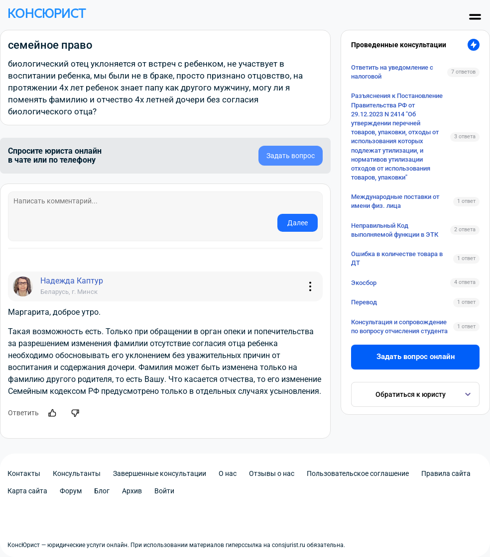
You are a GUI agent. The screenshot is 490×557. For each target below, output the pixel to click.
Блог (102, 491)
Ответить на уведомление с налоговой (392, 72)
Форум (71, 491)
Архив (132, 491)
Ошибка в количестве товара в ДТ (397, 258)
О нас (228, 473)
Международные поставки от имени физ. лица (395, 201)
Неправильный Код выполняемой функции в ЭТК (394, 230)
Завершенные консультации (159, 473)
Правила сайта (446, 473)
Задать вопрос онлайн (415, 356)
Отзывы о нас (271, 473)
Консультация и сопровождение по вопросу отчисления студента (399, 326)
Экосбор (363, 282)
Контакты (23, 473)
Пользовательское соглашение (358, 473)
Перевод (364, 302)
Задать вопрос (290, 156)
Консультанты (77, 473)
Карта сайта (27, 491)
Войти (164, 491)
